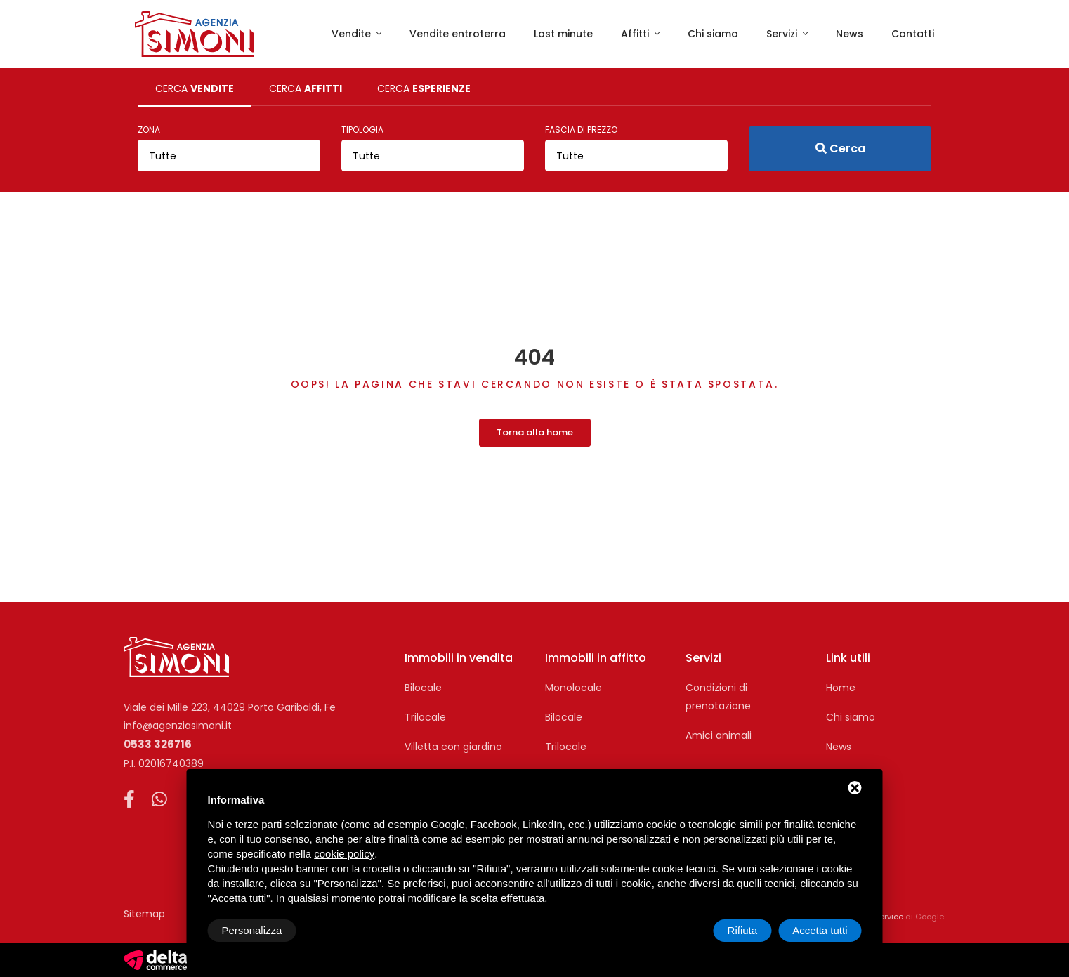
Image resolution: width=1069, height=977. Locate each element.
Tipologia (362, 130)
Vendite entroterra (457, 34)
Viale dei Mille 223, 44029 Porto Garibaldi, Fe (230, 707)
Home (840, 688)
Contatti (912, 34)
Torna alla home (535, 432)
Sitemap (144, 914)
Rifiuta (743, 930)
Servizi (783, 34)
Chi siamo (713, 34)
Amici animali (719, 735)
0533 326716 (158, 744)
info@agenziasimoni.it (178, 726)
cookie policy (344, 854)
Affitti (636, 34)
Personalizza (252, 930)
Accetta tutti (819, 930)
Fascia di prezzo (581, 130)
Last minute (563, 34)
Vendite (353, 34)
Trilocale (425, 717)
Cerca (840, 148)
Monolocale (573, 688)
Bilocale (423, 688)
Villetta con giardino (453, 747)
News (849, 34)
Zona (149, 130)
